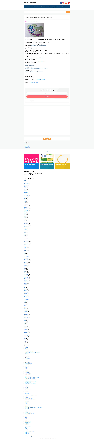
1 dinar (26, 348)
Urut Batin (27, 432)
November (26, 185)
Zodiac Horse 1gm (28, 436)
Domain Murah (28, 365)
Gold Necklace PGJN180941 (30, 384)
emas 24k (27, 370)
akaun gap (27, 356)
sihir (26, 420)
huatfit (26, 389)
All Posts (27, 146)
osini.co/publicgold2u (41, 61)
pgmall (26, 404)
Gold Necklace (28, 383)
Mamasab (27, 394)
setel (26, 419)
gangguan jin (27, 374)
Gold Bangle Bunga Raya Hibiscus (32, 378)
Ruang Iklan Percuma (29, 414)
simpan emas (27, 423)
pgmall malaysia (28, 405)
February (26, 206)
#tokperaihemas (37, 55)
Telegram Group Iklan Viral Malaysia (30, 165)
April (25, 188)
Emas (26, 369)
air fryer (26, 354)
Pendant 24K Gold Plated (30, 400)
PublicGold (27, 409)
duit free (27, 366)
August (25, 197)
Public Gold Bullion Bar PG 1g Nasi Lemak (33, 408)
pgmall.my (27, 406)
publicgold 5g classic (29, 410)
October (25, 187)
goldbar (26, 388)
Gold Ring (27, 386)
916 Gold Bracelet (28, 351)
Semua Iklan (27, 148)
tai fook (26, 425)
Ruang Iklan (27, 413)
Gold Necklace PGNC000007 (31, 385)
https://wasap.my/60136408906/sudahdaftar (34, 58)
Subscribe (47, 97)
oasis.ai (26, 398)
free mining (27, 373)
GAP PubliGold (28, 376)
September (26, 195)
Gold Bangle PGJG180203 (30, 379)
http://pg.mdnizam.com (35, 49)
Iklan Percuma (28, 390)
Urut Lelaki (27, 434)
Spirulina (27, 424)
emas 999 (27, 371)
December (26, 184)
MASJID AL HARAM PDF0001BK (31, 395)
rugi (26, 416)
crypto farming (28, 363)
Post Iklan (27, 145)
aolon (26, 358)
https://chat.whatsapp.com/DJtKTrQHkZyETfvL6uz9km (36, 69)
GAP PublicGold (28, 375)
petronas (27, 401)
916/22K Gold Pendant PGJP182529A (32, 353)
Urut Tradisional (28, 435)
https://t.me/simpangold (30, 66)
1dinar (26, 349)
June (25, 181)
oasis (26, 396)
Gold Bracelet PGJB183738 (61, 165)
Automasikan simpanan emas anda (46, 165)
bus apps (27, 360)
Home (30, 7)
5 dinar (26, 350)
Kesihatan (27, 391)
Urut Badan (27, 430)
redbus (26, 411)
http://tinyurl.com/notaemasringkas (38, 46)
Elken (26, 368)
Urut (26, 429)
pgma (26, 403)
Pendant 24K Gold (28, 399)
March (25, 189)
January (25, 207)
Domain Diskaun (28, 364)
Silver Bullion (27, 421)
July (25, 198)
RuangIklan (27, 415)
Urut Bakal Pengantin (29, 431)
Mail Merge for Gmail (33, 83)
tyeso (26, 428)
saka (26, 418)
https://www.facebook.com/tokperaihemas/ (34, 72)
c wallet (26, 361)
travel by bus (27, 426)
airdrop (26, 355)
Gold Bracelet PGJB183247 (30, 380)
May (25, 182)
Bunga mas (27, 359)
